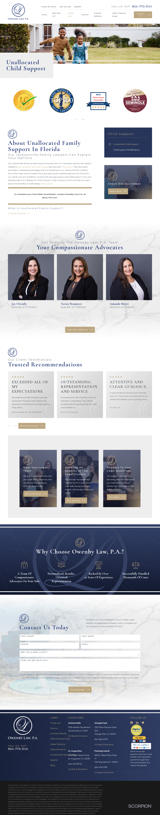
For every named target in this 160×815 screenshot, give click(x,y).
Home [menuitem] (44, 15)
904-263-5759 (101, 739)
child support (67, 167)
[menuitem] (128, 144)
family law (30, 167)
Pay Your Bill (65, 7)
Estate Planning (57, 744)
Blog (52, 765)
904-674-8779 (75, 764)
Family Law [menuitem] (71, 14)
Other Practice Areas (60, 739)
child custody (42, 167)
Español (77, 7)
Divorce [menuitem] (85, 15)
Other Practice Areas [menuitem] (119, 14)
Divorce (54, 728)
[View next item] (82, 119)
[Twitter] (143, 722)
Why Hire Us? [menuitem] (56, 14)
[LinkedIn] (137, 722)
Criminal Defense (58, 733)
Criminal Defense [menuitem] (98, 14)
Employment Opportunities (63, 755)
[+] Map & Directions (77, 736)
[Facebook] (131, 722)
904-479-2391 (100, 767)
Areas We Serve (49, 7)
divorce (21, 167)
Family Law (55, 723)
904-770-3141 (142, 6)
